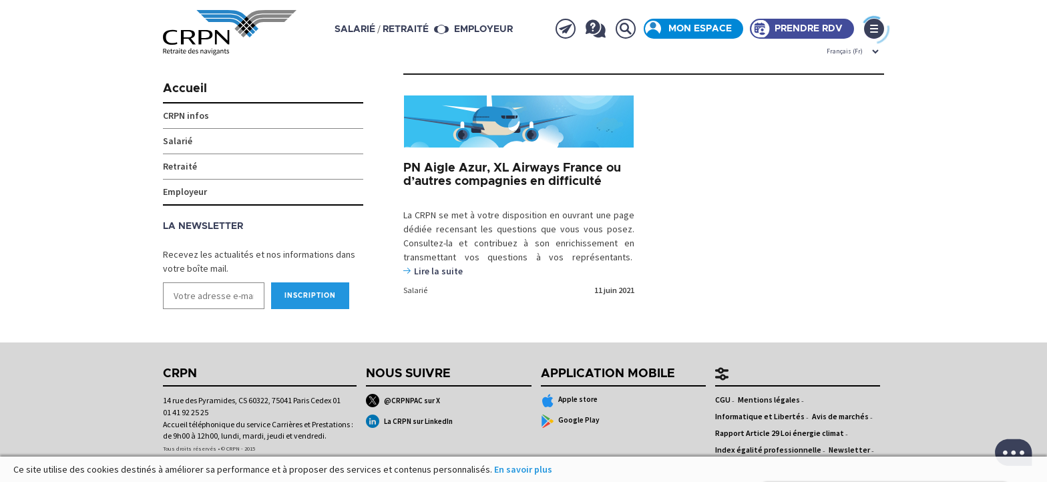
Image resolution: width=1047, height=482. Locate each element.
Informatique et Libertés (760, 416)
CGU (722, 400)
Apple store (569, 400)
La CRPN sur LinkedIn (409, 421)
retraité (406, 29)
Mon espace (700, 28)
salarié (355, 29)
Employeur (483, 29)
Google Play (570, 421)
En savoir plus (523, 469)
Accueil (185, 89)
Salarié (415, 290)
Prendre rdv (809, 28)
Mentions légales (769, 400)
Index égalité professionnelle (768, 450)
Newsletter (849, 450)
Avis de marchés (840, 416)
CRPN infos (186, 115)
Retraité (180, 166)
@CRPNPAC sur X (403, 400)
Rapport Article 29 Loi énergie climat (779, 433)
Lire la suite (438, 271)
